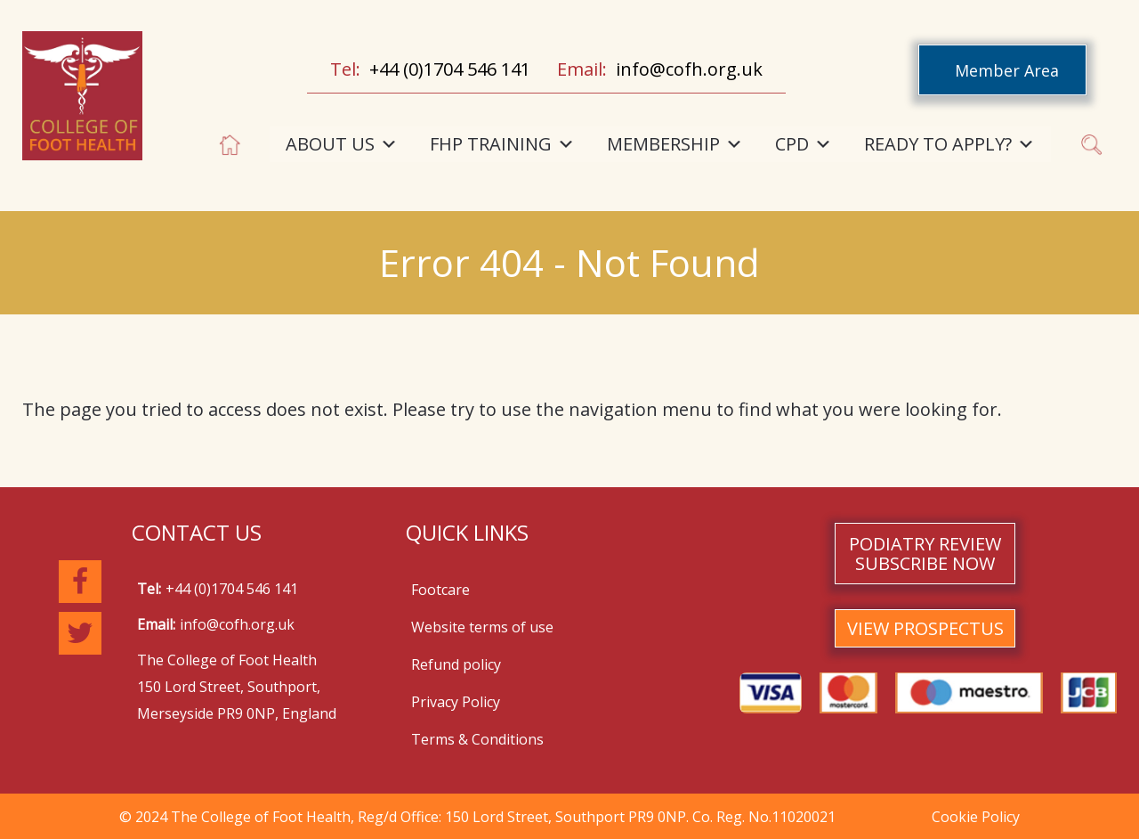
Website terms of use (482, 627)
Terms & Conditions (477, 739)
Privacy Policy (455, 702)
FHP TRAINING (502, 144)
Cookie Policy (976, 817)
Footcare (440, 589)
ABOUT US (342, 144)
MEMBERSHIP (675, 144)
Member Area (1007, 70)
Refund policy (456, 664)
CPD (803, 144)
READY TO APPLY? (949, 144)
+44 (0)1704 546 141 (449, 69)
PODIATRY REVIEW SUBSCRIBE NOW (925, 553)
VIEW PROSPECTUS (925, 628)
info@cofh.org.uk (689, 69)
